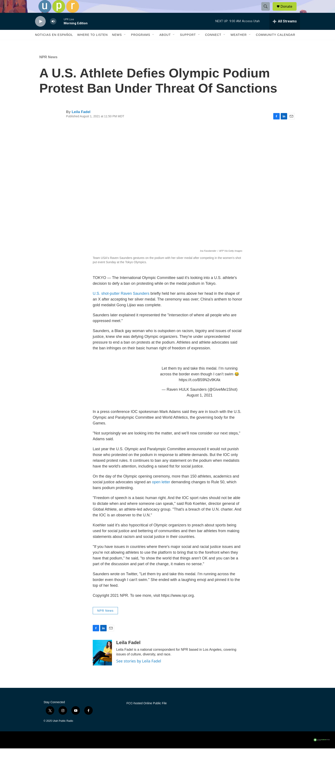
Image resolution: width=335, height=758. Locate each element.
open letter (161, 491)
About (165, 44)
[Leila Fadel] (102, 662)
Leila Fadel (81, 121)
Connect (213, 44)
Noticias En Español (54, 44)
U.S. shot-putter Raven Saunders (121, 303)
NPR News (48, 67)
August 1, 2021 (200, 405)
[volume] (53, 31)
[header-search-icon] (267, 11)
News (117, 44)
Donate (289, 11)
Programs (140, 44)
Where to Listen (92, 44)
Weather (239, 44)
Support (188, 44)
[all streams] (284, 30)
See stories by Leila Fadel (138, 670)
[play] (40, 31)
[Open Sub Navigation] (125, 44)
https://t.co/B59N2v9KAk (199, 389)
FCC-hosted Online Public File (146, 712)
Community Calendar (275, 44)
